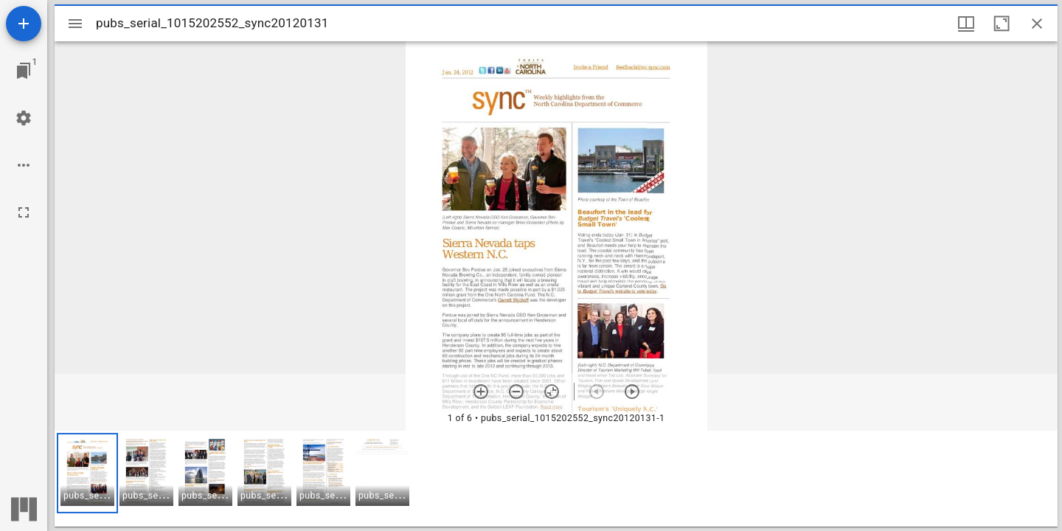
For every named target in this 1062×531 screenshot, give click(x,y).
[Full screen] (23, 212)
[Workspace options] (23, 165)
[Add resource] (23, 23)
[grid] (556, 479)
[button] (87, 473)
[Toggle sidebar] (75, 23)
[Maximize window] (1001, 23)
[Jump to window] (23, 70)
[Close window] (1037, 23)
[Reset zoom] (551, 391)
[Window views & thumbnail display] (966, 23)
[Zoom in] (481, 391)
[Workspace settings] (23, 118)
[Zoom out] (516, 391)
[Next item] (632, 391)
